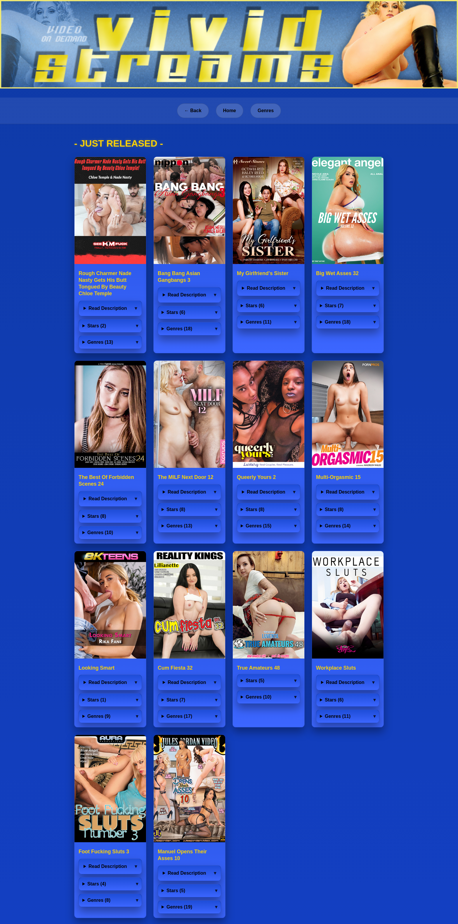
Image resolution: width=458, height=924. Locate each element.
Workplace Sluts (336, 668)
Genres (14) (338, 525)
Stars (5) (255, 680)
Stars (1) (96, 699)
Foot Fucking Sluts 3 (104, 851)
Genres (266, 110)
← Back (193, 110)
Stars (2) (96, 325)
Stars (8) (96, 516)
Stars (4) (96, 883)
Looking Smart (96, 668)
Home (229, 110)
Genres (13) (100, 342)
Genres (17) (179, 716)
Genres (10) (100, 532)
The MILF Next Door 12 (186, 477)
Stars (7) (334, 305)
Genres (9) (98, 716)
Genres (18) (179, 328)
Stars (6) (175, 312)
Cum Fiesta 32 (175, 668)
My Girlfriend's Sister (262, 273)
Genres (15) (258, 525)
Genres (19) (179, 906)
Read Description (108, 308)
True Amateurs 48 (258, 668)
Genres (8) (98, 900)
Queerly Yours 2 (256, 477)
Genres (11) (258, 321)
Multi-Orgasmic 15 (338, 477)
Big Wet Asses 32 (337, 273)
